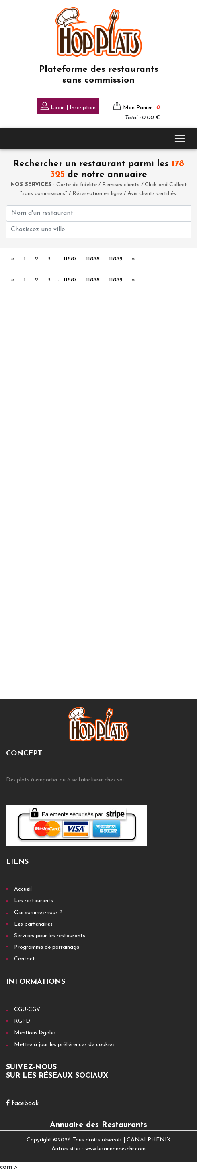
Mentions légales (35, 1033)
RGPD (22, 1021)
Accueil (23, 889)
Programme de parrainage (46, 947)
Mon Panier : (141, 108)
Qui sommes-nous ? (38, 913)
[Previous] (12, 259)
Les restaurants (33, 901)
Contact (24, 959)
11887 (70, 259)
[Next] (133, 259)
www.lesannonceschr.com (115, 1149)
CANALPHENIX (148, 1140)
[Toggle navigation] (180, 138)
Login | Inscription (68, 107)
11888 (93, 259)
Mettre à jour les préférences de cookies (64, 1045)
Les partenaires (33, 924)
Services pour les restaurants (49, 936)
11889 (116, 259)
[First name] (98, 213)
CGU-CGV (27, 1010)
